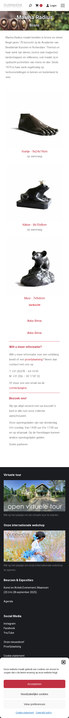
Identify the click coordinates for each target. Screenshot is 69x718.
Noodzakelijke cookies (34, 694)
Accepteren (35, 683)
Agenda (8, 601)
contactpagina (17, 388)
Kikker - (34, 224)
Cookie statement (25, 712)
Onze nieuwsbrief (14, 641)
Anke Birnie (34, 321)
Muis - (34, 298)
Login (51, 5)
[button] (63, 662)
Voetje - (34, 151)
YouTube (9, 632)
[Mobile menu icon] (62, 5)
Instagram (10, 623)
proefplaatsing (34, 359)
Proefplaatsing (12, 646)
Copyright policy (44, 712)
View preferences (34, 704)
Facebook (9, 628)
